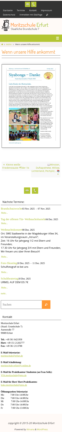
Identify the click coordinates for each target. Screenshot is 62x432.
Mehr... (4, 213)
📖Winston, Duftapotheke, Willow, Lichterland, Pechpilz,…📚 (46, 169)
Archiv (9, 44)
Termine (21, 10)
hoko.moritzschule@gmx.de (14, 385)
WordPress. (42, 429)
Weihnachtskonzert (11, 229)
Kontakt (33, 10)
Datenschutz (9, 14)
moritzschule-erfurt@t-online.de (16, 365)
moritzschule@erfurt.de (12, 356)
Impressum (46, 10)
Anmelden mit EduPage (31, 14)
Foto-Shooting (9, 263)
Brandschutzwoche (11, 208)
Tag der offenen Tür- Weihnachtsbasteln (23, 219)
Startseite (8, 10)
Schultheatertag (9, 278)
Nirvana (30, 429)
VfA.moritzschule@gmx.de (13, 375)
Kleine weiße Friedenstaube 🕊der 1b (15, 166)
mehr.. (4, 293)
